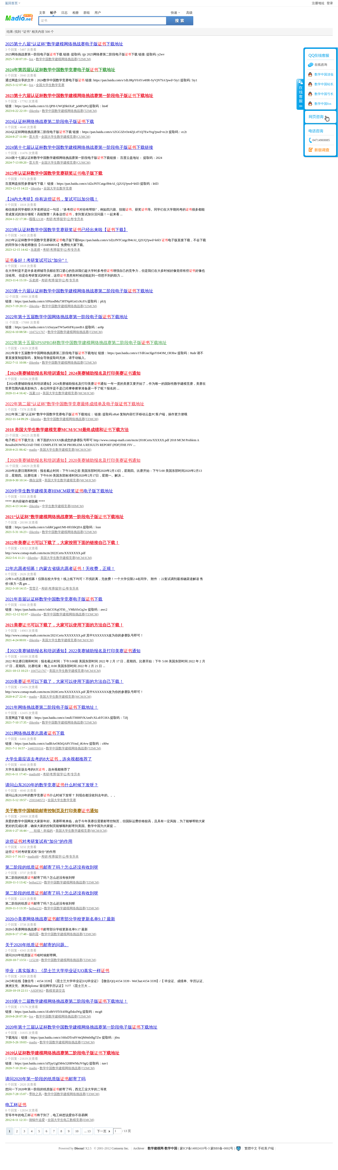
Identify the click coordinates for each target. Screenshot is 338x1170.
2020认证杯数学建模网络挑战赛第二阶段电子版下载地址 (62, 1053)
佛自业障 (35, 480)
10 (76, 1131)
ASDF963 (36, 990)
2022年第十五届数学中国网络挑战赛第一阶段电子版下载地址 (66, 317)
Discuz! (79, 1148)
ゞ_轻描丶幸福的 (41, 831)
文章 (42, 13)
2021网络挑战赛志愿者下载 (34, 733)
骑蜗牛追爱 (37, 1120)
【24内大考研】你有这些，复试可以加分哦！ (51, 199)
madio (33, 449)
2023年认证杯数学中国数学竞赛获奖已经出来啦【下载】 (66, 229)
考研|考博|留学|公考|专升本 (64, 219)
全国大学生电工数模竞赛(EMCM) (71, 1120)
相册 (75, 13)
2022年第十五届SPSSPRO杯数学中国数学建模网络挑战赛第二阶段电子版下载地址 (86, 342)
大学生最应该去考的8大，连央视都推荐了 (48, 759)
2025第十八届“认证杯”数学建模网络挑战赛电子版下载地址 (64, 44)
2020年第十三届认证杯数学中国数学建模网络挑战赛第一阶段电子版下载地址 (81, 1027)
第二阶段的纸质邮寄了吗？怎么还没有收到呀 (51, 867)
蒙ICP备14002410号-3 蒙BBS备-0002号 (206, 1148)
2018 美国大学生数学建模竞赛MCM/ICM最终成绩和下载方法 (67, 429)
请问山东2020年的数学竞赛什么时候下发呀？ (51, 785)
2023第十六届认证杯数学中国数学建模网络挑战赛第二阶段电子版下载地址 (79, 291)
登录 (330, 3)
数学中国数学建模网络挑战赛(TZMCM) (63, 59)
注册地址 (318, 3)
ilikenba (34, 111)
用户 (98, 13)
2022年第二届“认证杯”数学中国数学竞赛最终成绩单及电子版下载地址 (74, 404)
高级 (189, 13)
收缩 (300, 94)
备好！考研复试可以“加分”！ (36, 260)
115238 (34, 960)
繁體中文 (251, 1148)
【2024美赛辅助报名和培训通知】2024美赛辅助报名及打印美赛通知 (72, 373)
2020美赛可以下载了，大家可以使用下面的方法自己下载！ (64, 681)
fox (31, 59)
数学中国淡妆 (324, 74)
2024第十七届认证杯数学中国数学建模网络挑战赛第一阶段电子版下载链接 (79, 147)
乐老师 (35, 249)
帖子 (53, 13)
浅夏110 (34, 393)
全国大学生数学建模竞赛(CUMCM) (65, 137)
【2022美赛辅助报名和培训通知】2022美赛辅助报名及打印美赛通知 (72, 651)
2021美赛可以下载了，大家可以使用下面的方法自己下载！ (64, 625)
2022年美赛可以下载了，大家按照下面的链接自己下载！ (62, 542)
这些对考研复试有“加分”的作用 (38, 841)
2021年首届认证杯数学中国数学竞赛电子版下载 (53, 599)
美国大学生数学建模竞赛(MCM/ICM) (68, 393)
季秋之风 (35, 1094)
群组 (86, 13)
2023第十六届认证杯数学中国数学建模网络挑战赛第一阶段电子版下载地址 (79, 95)
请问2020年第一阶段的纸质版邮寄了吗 (45, 1079)
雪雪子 (34, 588)
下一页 (101, 1131)
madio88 (34, 774)
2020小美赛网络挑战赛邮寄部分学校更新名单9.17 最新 (60, 919)
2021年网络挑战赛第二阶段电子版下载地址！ (51, 707)
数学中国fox (322, 104)
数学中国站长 (324, 84)
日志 (64, 13)
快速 (174, 13)
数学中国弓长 (324, 94)
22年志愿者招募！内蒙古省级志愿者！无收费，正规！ (60, 568)
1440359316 (35, 748)
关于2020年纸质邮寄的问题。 (37, 945)
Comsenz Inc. (120, 1148)
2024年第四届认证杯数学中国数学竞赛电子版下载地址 (60, 70)
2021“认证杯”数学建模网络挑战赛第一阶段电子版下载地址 (64, 517)
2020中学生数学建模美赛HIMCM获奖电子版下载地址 (59, 491)
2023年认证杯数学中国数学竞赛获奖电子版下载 (53, 173)
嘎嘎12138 (36, 219)
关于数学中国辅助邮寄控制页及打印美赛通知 (51, 810)
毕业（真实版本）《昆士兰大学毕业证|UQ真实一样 (57, 970)
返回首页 (11, 3)
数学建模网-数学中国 (162, 1148)
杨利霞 (34, 934)
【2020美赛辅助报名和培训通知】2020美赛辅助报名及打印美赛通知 (72, 460)
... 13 (87, 1131)
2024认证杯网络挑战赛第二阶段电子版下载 (49, 121)
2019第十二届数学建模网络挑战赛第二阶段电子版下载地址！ (66, 1001)
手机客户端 (266, 1148)
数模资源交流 (55, 990)
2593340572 (37, 800)
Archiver (138, 1148)
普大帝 (34, 137)
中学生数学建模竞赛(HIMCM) (63, 506)
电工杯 (15, 1104)
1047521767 (37, 332)
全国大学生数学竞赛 (50, 85)
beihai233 (35, 882)
